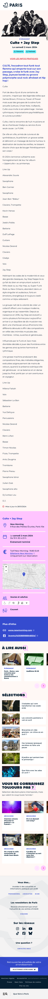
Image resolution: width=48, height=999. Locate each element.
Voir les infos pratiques (24, 58)
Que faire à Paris (21, 994)
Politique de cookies (33, 982)
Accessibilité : (32, 978)
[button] (24, 574)
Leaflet (25, 588)
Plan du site (24, 986)
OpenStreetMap (36, 588)
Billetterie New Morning (21, 553)
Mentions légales (7, 978)
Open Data (19, 982)
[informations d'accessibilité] (16, 603)
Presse (9, 982)
